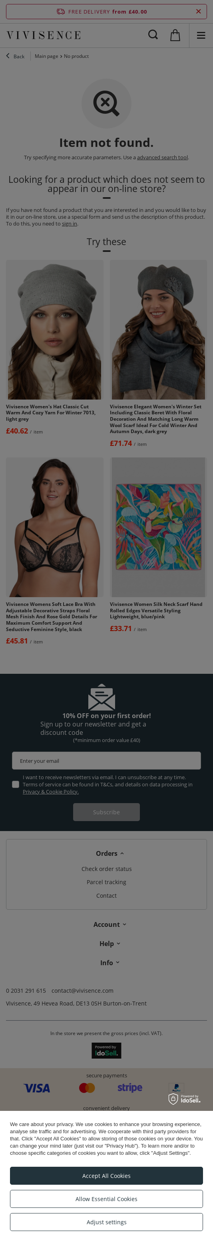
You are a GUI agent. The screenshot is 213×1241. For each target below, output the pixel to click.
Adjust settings (107, 1222)
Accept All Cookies (106, 1176)
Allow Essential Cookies (106, 1199)
